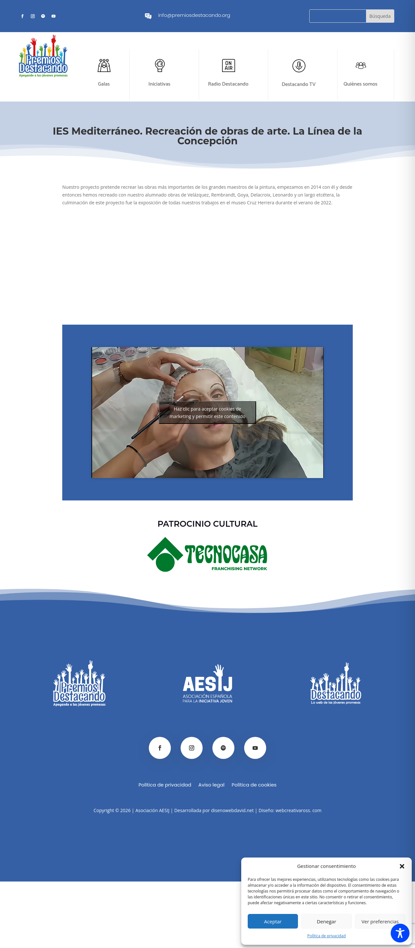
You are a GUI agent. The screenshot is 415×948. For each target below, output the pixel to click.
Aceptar (273, 921)
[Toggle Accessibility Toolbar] (400, 933)
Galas (104, 84)
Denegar (326, 921)
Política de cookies (253, 785)
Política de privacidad (326, 936)
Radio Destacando (228, 84)
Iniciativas (159, 84)
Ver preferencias (380, 921)
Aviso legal (211, 785)
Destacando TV (299, 84)
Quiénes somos (360, 84)
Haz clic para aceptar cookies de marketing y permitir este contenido (207, 412)
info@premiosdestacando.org (194, 15)
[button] (402, 866)
